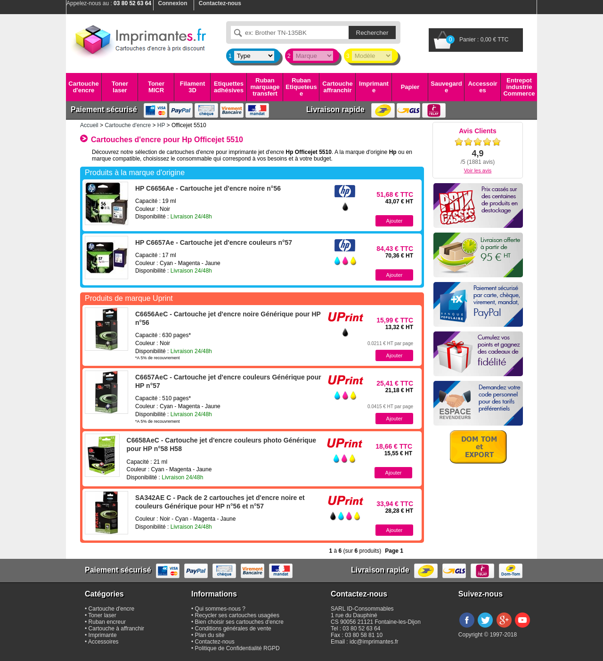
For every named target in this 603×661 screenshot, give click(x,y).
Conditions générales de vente (233, 628)
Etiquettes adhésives (229, 87)
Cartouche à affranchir (117, 628)
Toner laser (120, 87)
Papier (410, 86)
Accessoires (482, 87)
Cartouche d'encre (83, 87)
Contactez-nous (215, 641)
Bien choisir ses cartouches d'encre (239, 622)
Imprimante (374, 87)
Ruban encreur (107, 622)
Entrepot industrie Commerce (519, 87)
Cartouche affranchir (337, 87)
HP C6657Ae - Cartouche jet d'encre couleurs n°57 (213, 242)
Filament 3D (192, 87)
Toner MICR (156, 87)
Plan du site (210, 635)
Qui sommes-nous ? (220, 608)
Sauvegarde (446, 87)
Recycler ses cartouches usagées (237, 615)
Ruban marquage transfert (264, 87)
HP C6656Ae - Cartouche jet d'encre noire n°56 (208, 188)
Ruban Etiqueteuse (301, 87)
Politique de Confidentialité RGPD (237, 648)
